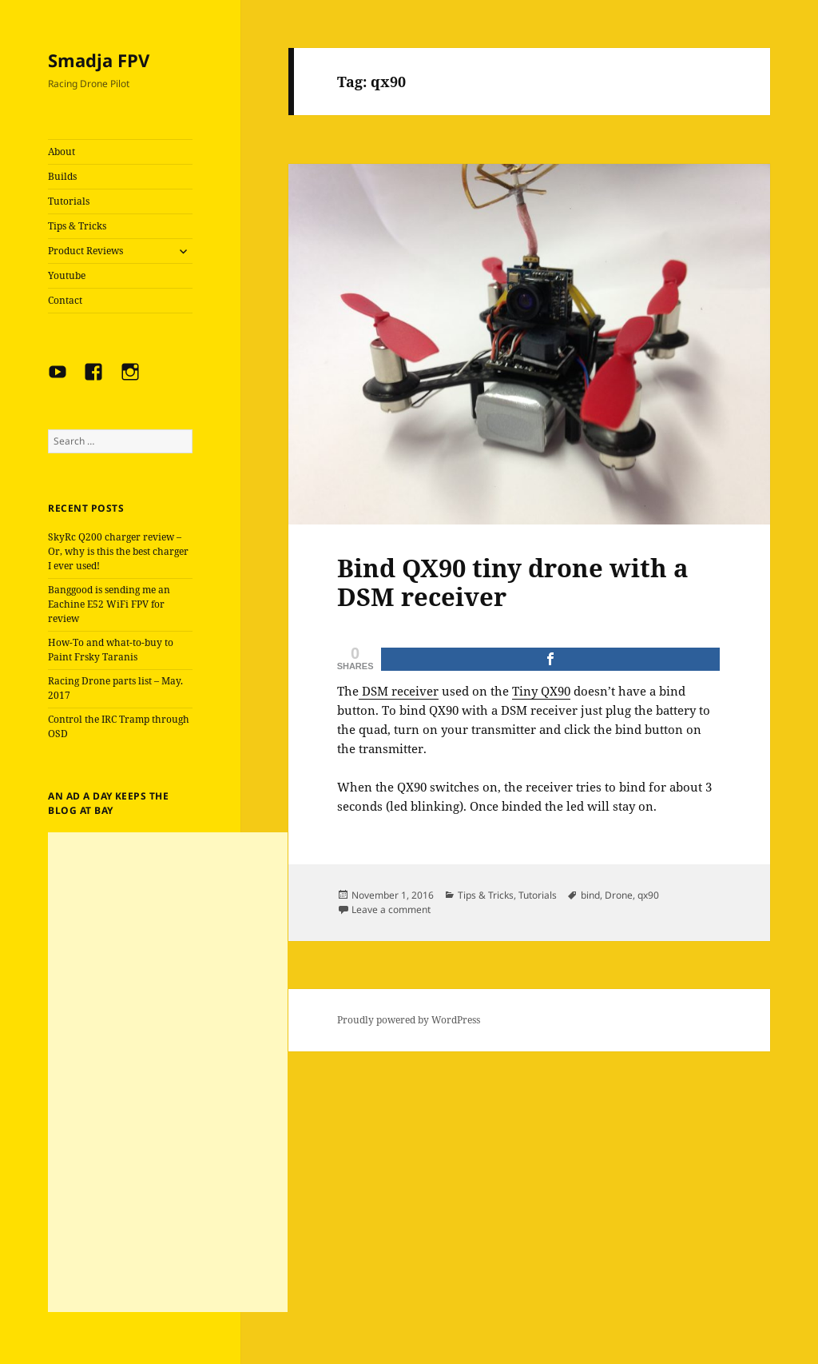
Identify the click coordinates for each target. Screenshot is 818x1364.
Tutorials (68, 201)
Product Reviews (85, 250)
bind (590, 895)
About (61, 151)
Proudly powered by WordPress (408, 1020)
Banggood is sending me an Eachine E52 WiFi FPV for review (109, 604)
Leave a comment (391, 909)
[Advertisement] (168, 1072)
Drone (619, 895)
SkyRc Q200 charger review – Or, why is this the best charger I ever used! (118, 551)
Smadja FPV (98, 60)
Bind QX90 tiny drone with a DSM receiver (513, 582)
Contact (65, 300)
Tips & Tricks (77, 226)
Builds (62, 176)
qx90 (648, 895)
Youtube (66, 275)
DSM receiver (399, 691)
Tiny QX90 (541, 691)
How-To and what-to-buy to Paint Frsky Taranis (110, 650)
